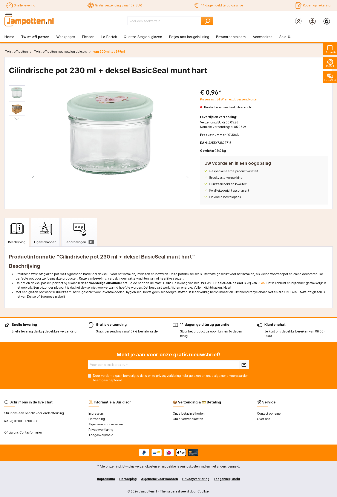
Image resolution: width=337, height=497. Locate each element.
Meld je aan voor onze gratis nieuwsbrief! (168, 354)
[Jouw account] (312, 21)
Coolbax (204, 491)
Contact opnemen (269, 413)
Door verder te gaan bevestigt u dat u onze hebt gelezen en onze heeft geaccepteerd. (170, 378)
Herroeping (97, 419)
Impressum (96, 413)
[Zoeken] (207, 21)
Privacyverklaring (101, 429)
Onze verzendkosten (188, 419)
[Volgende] (17, 118)
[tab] (16, 232)
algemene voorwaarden (231, 375)
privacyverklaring (168, 375)
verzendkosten (146, 466)
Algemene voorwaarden (106, 424)
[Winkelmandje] (327, 21)
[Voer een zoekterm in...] (164, 21)
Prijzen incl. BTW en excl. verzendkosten (229, 99)
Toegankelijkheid (101, 435)
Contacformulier (31, 432)
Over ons (263, 419)
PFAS (261, 283)
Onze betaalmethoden (189, 413)
